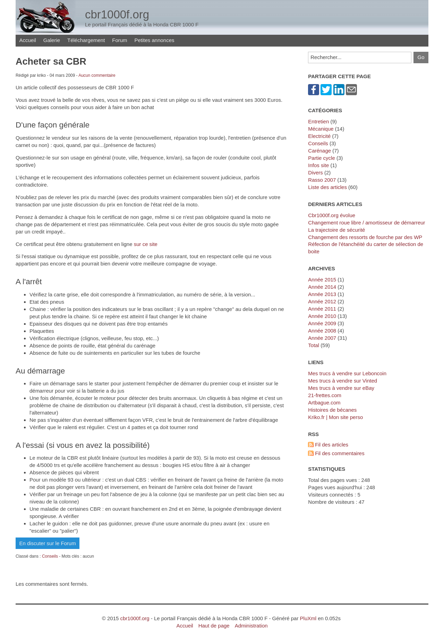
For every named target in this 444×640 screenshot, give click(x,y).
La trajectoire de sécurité (336, 230)
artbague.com (324, 402)
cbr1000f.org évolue (331, 215)
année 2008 (322, 331)
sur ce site (145, 244)
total (314, 345)
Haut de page (214, 626)
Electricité (319, 136)
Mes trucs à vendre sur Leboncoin (347, 373)
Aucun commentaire (97, 75)
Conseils (50, 556)
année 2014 (322, 287)
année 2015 (322, 279)
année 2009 (322, 323)
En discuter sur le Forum (47, 543)
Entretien (318, 121)
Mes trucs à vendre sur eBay (341, 388)
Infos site (318, 165)
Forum (119, 40)
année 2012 (322, 301)
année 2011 (322, 309)
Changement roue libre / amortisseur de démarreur (366, 222)
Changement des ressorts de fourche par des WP (365, 237)
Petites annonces (154, 40)
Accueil (27, 40)
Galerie (51, 40)
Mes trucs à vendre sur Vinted (342, 381)
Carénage (319, 151)
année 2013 (322, 294)
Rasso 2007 (322, 180)
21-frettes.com (324, 395)
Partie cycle (321, 158)
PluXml (308, 618)
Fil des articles (331, 445)
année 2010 (322, 316)
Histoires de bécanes (332, 410)
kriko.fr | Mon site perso (335, 417)
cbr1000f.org (134, 618)
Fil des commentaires (339, 453)
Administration (251, 626)
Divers (315, 172)
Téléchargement (86, 40)
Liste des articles (327, 187)
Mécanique (320, 129)
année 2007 (322, 338)
